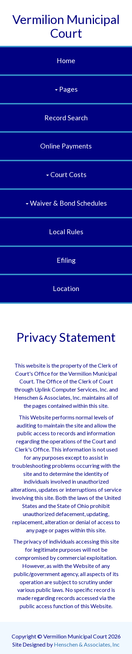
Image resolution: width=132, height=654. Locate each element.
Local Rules (66, 232)
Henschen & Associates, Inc (87, 644)
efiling (66, 260)
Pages (66, 89)
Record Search (66, 118)
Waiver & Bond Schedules (66, 203)
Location (66, 288)
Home (66, 60)
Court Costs (66, 174)
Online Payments (66, 146)
